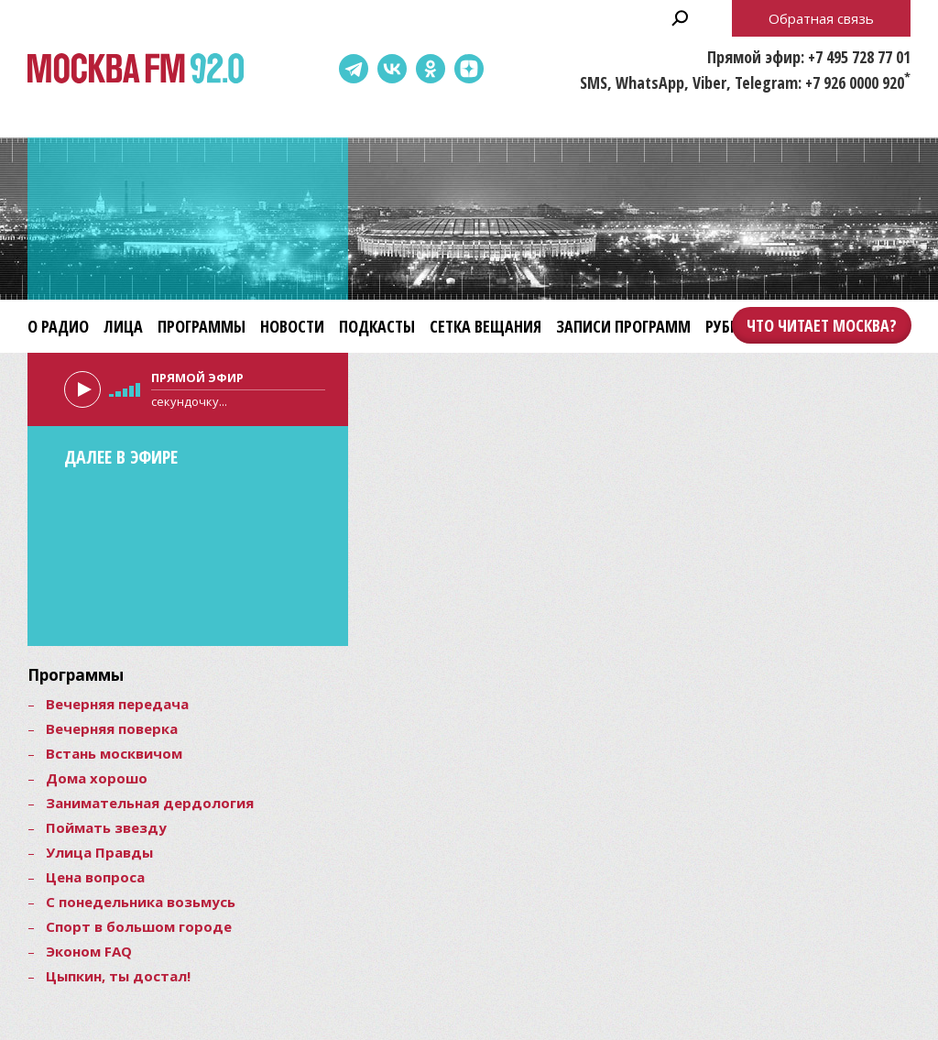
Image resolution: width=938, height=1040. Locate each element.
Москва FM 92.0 (135, 69)
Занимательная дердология (150, 803)
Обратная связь (821, 18)
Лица (123, 326)
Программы (201, 326)
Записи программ (623, 326)
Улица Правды (99, 852)
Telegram (353, 68)
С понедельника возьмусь (140, 901)
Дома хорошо (96, 778)
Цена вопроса (95, 877)
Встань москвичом (114, 753)
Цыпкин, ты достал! (118, 976)
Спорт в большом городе (139, 926)
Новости (292, 326)
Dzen (469, 68)
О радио (58, 326)
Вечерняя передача (117, 704)
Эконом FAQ (89, 951)
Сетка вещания (485, 326)
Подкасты (377, 326)
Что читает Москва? (822, 325)
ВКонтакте (392, 68)
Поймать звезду (106, 827)
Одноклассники (430, 68)
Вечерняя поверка (112, 728)
